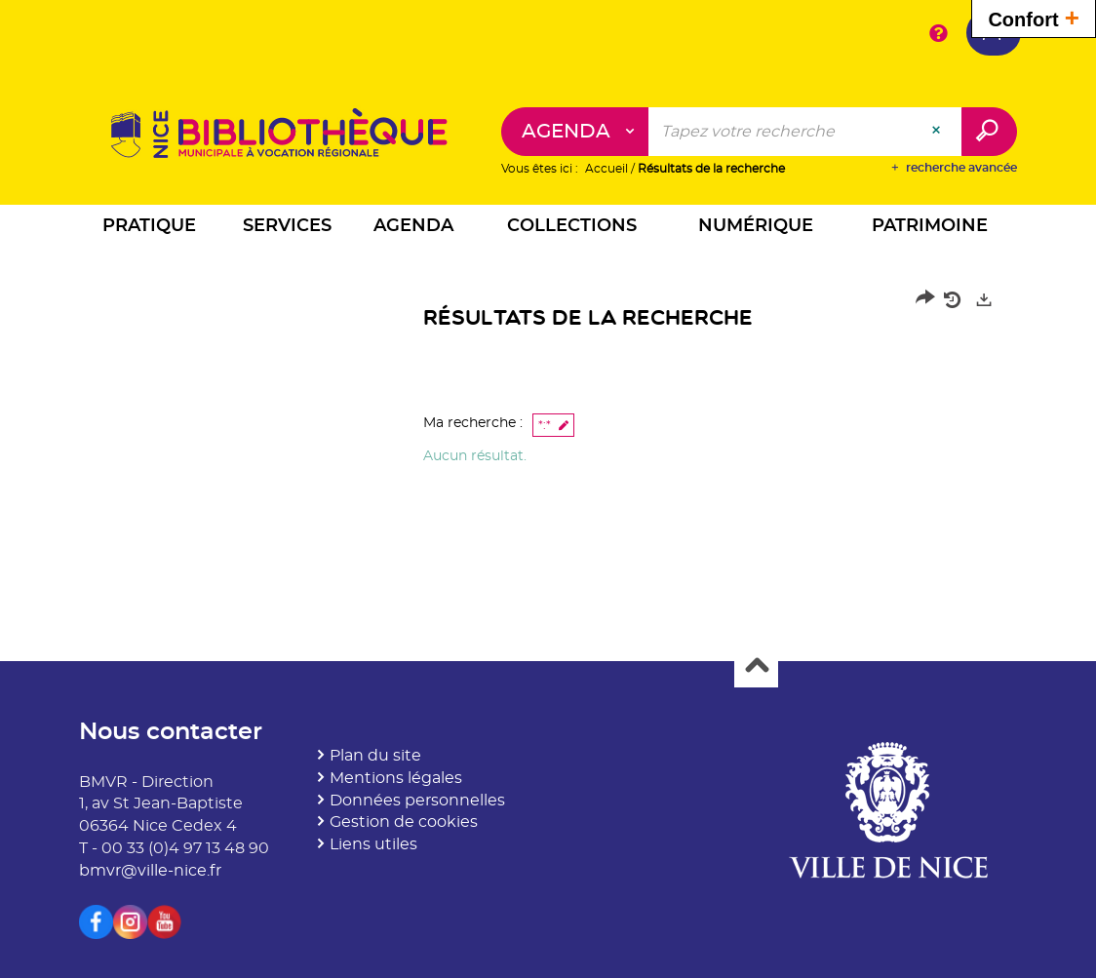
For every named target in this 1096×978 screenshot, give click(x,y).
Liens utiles (373, 844)
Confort (1033, 17)
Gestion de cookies (404, 822)
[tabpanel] (548, 383)
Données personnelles (417, 800)
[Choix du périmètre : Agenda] (575, 131)
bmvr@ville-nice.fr (150, 871)
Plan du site (375, 755)
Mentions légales (396, 778)
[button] (149, 229)
